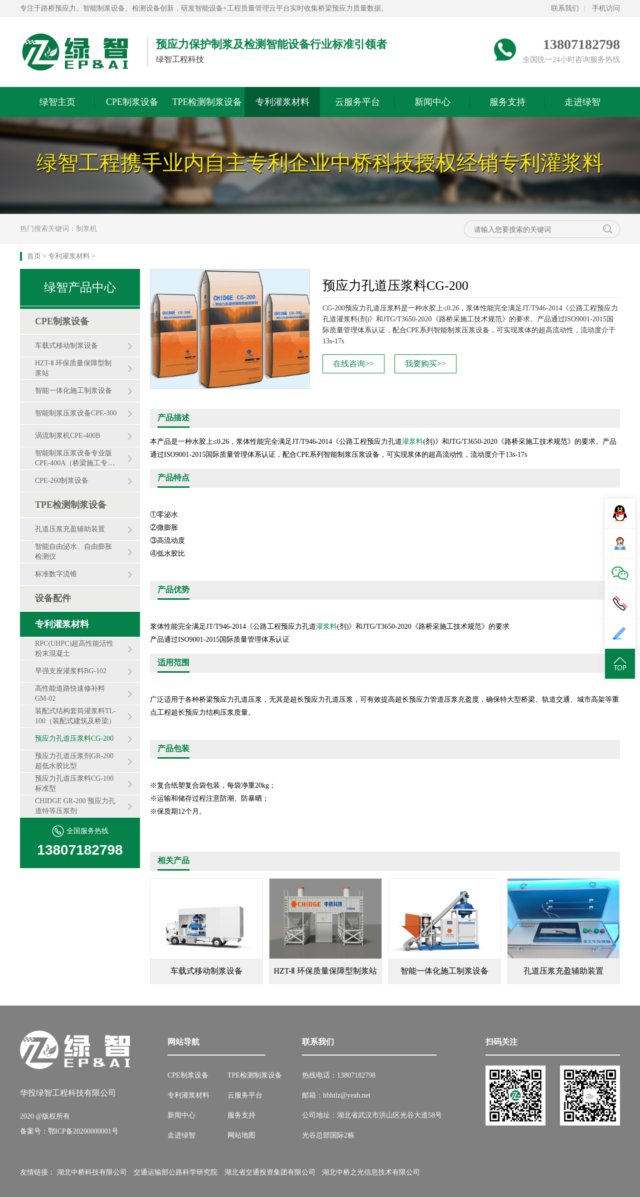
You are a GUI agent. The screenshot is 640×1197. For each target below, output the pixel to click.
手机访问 (606, 8)
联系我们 (565, 8)
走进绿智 (582, 102)
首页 (34, 256)
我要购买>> (425, 363)
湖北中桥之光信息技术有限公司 (371, 1172)
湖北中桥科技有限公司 (92, 1172)
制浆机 (86, 228)
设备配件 (53, 598)
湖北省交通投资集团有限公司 (270, 1172)
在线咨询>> (353, 363)
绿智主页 (58, 102)
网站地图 (242, 1135)
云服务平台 (357, 102)
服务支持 (508, 102)
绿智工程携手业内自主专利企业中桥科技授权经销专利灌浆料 (320, 162)
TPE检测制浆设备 (207, 102)
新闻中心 (432, 102)
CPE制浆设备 (132, 102)
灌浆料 (412, 441)
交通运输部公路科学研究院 (176, 1172)
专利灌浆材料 (283, 102)
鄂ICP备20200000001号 (83, 1131)
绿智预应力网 (76, 52)
